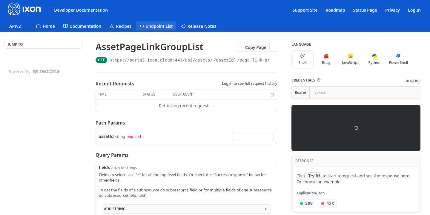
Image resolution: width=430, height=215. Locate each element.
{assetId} (225, 60)
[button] (318, 80)
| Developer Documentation (79, 10)
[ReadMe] (46, 71)
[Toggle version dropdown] (18, 26)
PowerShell (398, 59)
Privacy (392, 10)
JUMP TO (15, 44)
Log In (414, 10)
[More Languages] (415, 59)
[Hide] (415, 93)
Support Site (305, 10)
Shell (302, 59)
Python (374, 59)
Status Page (365, 10)
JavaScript (350, 59)
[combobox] (253, 136)
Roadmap (335, 10)
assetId (106, 136)
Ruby (326, 59)
